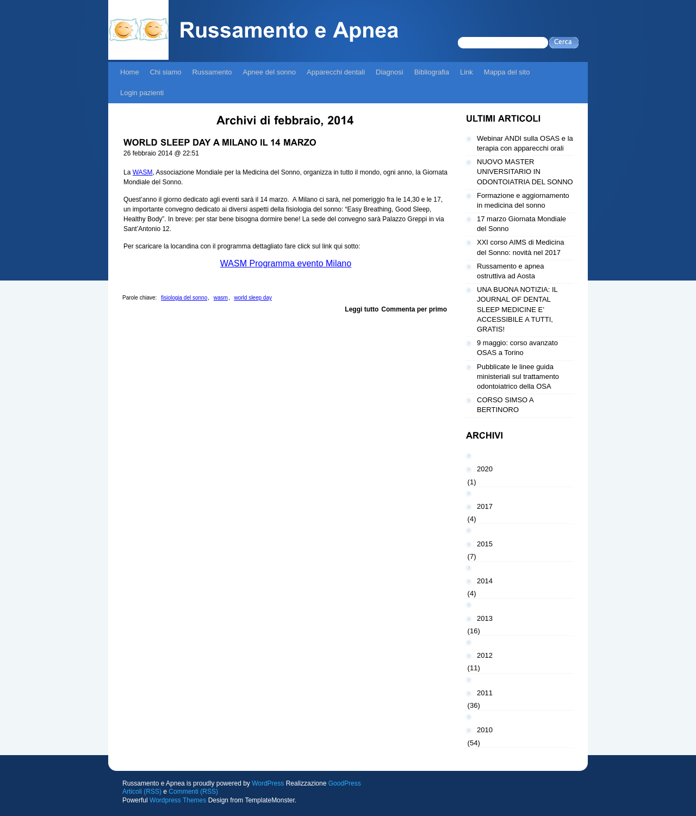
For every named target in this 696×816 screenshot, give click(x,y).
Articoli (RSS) (141, 791)
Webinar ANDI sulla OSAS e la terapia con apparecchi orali (525, 143)
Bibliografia (431, 72)
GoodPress (344, 783)
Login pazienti (142, 93)
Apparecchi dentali (336, 72)
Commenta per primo (414, 309)
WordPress (268, 783)
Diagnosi (389, 72)
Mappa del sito (507, 72)
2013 (485, 618)
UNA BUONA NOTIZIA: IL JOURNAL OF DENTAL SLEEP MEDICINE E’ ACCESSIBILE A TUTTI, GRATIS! (517, 309)
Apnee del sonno (269, 72)
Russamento (212, 72)
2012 (485, 655)
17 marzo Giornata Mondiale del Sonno (521, 224)
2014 (485, 581)
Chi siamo (166, 72)
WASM (143, 172)
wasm (221, 298)
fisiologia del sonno (184, 298)
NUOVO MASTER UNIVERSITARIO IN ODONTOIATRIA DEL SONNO (525, 171)
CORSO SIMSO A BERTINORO (505, 405)
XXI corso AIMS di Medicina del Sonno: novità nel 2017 (520, 247)
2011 (485, 693)
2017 (485, 506)
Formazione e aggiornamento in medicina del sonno (523, 200)
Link (466, 72)
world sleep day (252, 298)
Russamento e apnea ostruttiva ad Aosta (510, 271)
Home (129, 72)
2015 (485, 544)
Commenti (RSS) (193, 791)
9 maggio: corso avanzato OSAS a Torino (517, 348)
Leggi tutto (361, 309)
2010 (485, 730)
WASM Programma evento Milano (285, 263)
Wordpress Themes (178, 800)
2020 (485, 469)
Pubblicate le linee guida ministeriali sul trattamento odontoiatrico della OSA (518, 376)
